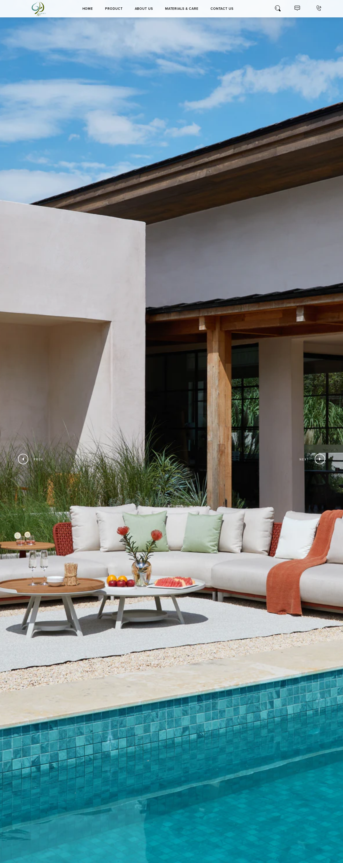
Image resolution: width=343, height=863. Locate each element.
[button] (32, 459)
